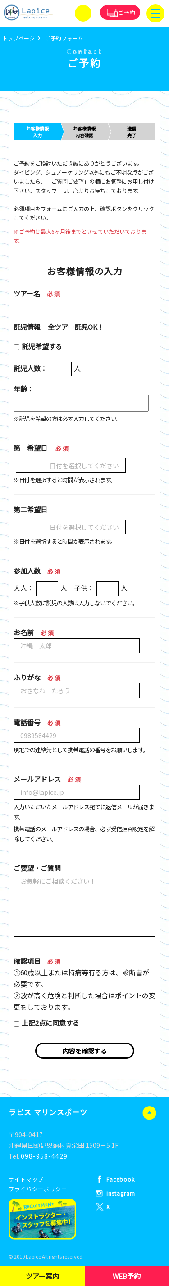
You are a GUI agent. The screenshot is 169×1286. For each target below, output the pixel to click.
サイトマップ (26, 1179)
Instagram (120, 1193)
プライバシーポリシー (38, 1188)
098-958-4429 (44, 1156)
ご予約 (127, 12)
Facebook (120, 1179)
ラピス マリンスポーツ (48, 1112)
